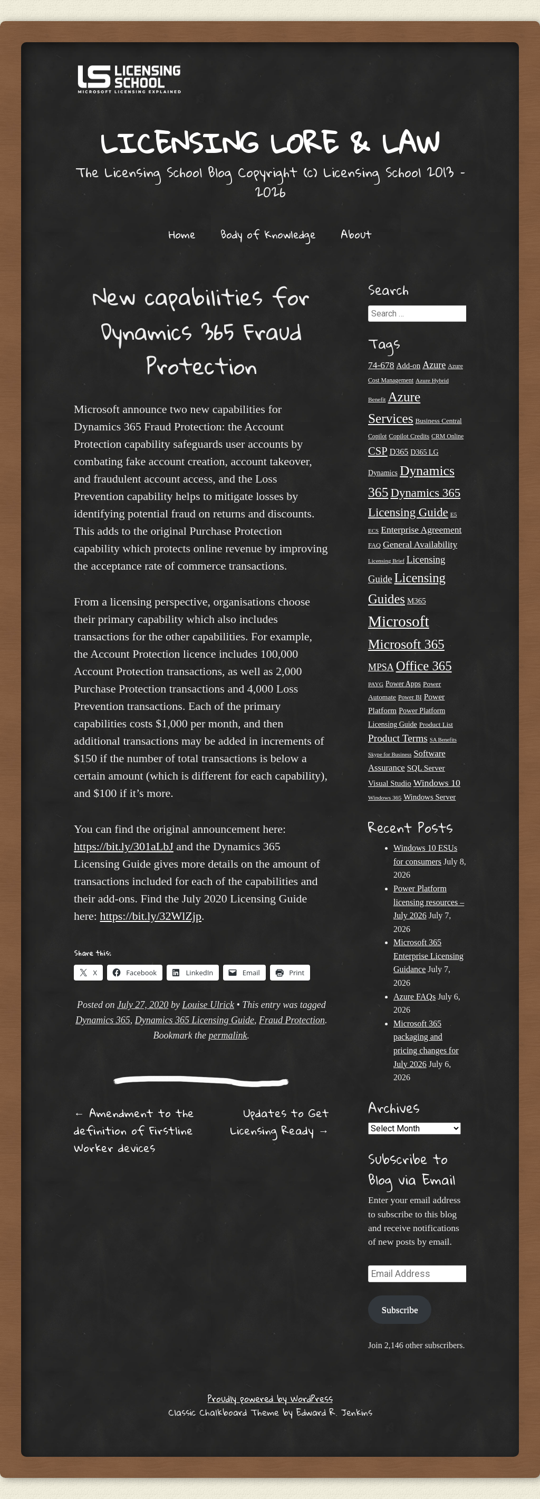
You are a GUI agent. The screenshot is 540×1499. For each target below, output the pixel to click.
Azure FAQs (414, 996)
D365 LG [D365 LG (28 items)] (424, 452)
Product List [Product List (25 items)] (436, 724)
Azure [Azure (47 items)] (434, 365)
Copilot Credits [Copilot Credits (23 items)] (409, 436)
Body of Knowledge (268, 234)
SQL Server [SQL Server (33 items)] (426, 767)
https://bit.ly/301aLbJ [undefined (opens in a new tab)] (123, 846)
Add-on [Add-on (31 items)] (409, 365)
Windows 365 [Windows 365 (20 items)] (384, 797)
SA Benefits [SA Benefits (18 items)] (443, 740)
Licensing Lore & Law (270, 143)
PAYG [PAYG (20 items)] (375, 684)
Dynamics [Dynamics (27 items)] (383, 473)
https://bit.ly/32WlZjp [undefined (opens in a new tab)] (150, 916)
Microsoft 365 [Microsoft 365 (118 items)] (406, 644)
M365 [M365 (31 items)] (416, 601)
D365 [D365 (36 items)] (399, 451)
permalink (228, 1035)
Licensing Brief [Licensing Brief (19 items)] (386, 561)
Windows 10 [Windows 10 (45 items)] (436, 782)
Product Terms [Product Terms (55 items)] (398, 738)
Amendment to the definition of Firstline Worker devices (134, 1130)
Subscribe (399, 1309)
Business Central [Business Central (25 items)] (439, 421)
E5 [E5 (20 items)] (453, 514)
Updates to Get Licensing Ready (279, 1121)
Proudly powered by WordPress (270, 1398)
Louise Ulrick (208, 1005)
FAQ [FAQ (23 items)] (374, 545)
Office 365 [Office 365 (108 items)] (424, 666)
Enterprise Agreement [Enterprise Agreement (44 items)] (421, 529)
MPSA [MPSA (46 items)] (381, 667)
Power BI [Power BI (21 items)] (410, 697)
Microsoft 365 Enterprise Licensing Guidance (428, 956)
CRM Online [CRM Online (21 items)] (447, 436)
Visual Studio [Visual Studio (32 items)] (389, 783)
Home (182, 234)
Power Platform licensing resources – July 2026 (428, 902)
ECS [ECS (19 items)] (373, 530)
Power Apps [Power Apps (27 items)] (403, 684)
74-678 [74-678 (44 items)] (381, 365)
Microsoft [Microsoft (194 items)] (398, 621)
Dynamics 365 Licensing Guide (194, 1020)
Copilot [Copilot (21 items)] (377, 436)
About (356, 234)
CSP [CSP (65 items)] (378, 451)
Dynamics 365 (102, 1020)
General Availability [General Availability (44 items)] (420, 544)
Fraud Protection (292, 1020)
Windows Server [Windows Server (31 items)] (429, 797)
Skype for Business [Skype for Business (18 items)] (389, 754)
